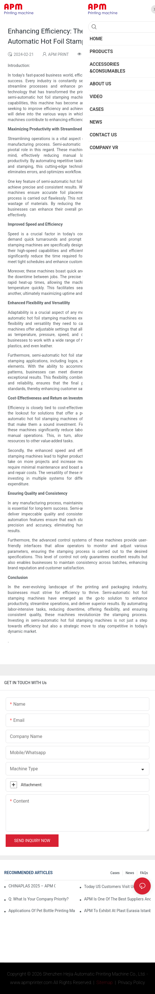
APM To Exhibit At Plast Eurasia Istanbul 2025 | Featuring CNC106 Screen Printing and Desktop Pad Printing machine (117, 910)
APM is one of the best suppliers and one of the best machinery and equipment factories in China (117, 899)
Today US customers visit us (109, 886)
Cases (115, 873)
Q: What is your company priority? (38, 899)
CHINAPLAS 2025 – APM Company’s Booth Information (31, 886)
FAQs (144, 873)
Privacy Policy (131, 982)
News (130, 873)
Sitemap (104, 982)
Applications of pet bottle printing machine (41, 910)
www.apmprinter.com (31, 982)
